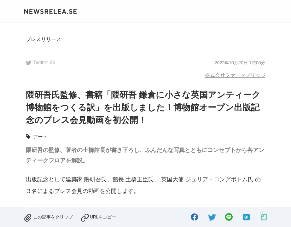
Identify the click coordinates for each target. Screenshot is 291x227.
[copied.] (98, 216)
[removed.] (48, 216)
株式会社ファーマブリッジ (235, 75)
